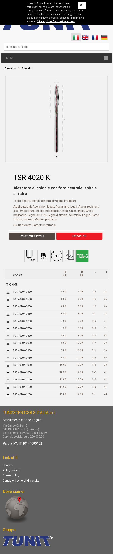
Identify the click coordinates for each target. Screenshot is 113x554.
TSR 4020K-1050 (22, 372)
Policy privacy (11, 470)
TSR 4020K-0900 (22, 350)
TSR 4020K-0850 (22, 342)
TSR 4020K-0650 (22, 313)
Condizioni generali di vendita (21, 480)
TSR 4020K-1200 (22, 394)
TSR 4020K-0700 (22, 321)
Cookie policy (11, 475)
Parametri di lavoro (32, 236)
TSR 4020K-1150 (22, 386)
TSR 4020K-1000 (22, 364)
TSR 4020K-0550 (22, 299)
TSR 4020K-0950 (22, 357)
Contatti (8, 465)
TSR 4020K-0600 (22, 306)
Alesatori (10, 68)
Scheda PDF (79, 236)
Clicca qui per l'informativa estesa (56, 21)
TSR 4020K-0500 (22, 291)
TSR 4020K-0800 (22, 335)
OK (81, 5)
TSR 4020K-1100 (22, 379)
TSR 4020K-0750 (22, 328)
